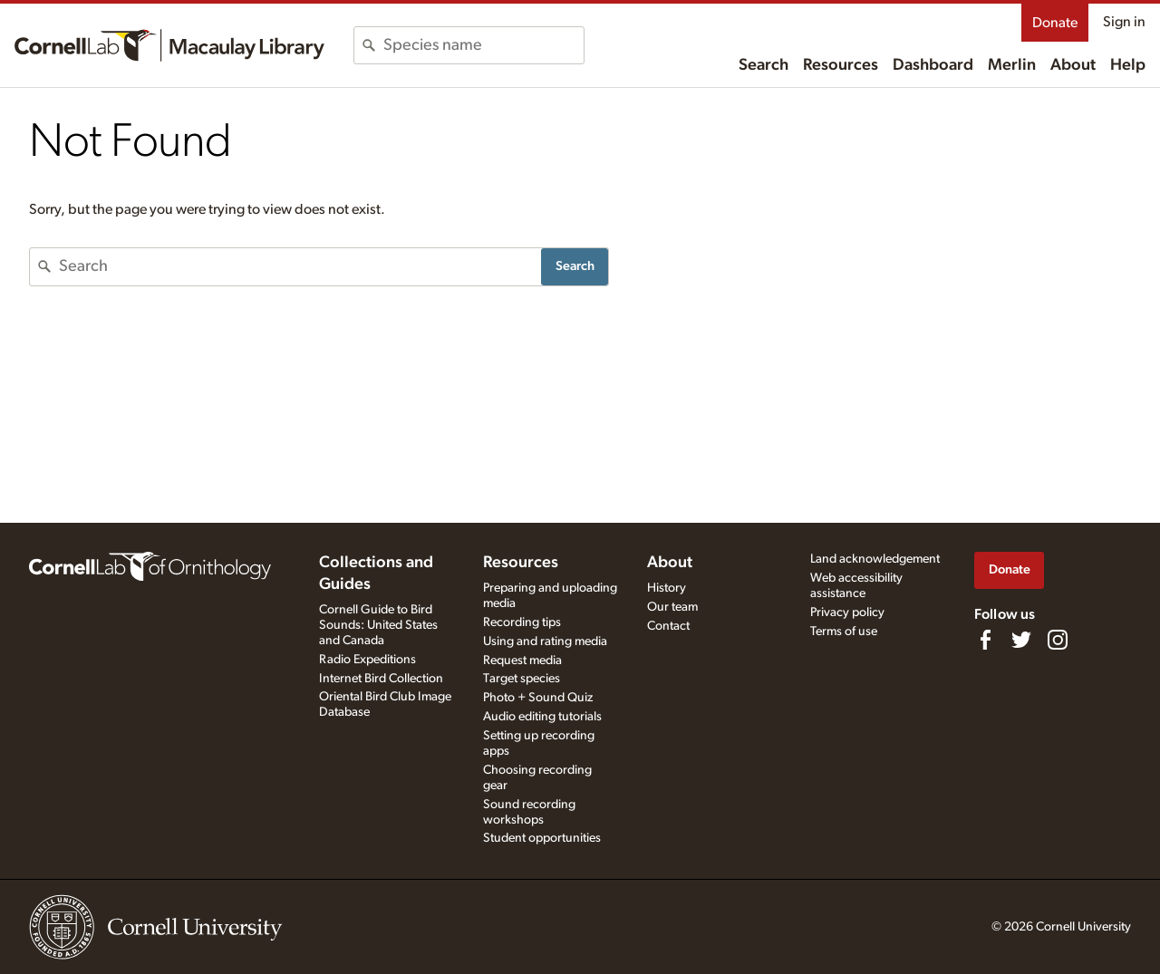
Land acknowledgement (875, 559)
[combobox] (483, 45)
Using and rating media (545, 641)
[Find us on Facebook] (985, 640)
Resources (840, 65)
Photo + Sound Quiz (538, 697)
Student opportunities (542, 838)
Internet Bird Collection (381, 678)
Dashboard (933, 65)
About (1073, 65)
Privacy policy (847, 612)
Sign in (1124, 21)
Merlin (1012, 65)
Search (763, 65)
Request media (522, 660)
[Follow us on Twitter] (1021, 640)
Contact (668, 626)
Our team (672, 607)
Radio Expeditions (367, 659)
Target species (521, 678)
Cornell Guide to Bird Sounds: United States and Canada (378, 625)
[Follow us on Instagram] (1057, 640)
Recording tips (522, 622)
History (666, 588)
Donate (1055, 22)
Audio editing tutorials (542, 716)
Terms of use (843, 631)
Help (1128, 65)
